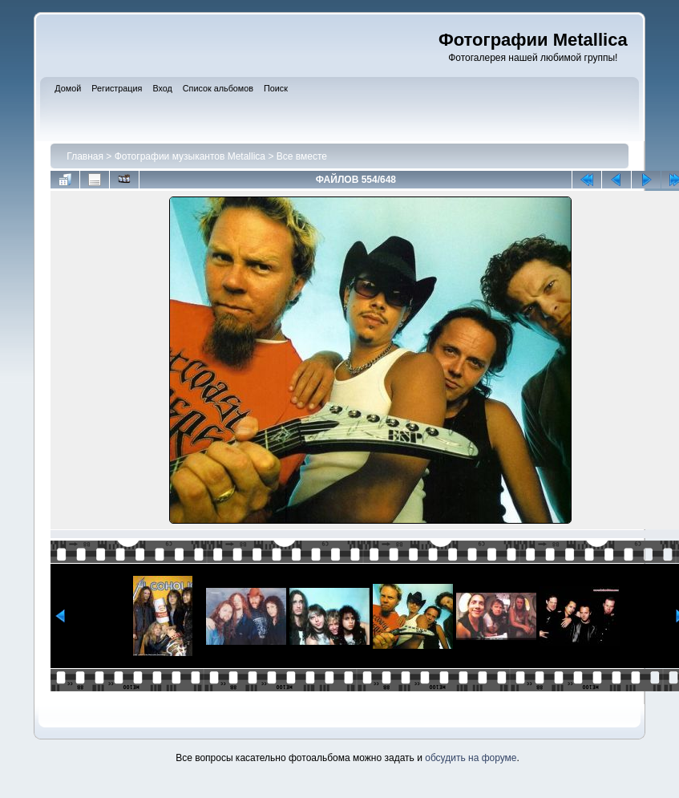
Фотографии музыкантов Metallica (190, 156)
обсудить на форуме (470, 758)
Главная (85, 156)
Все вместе (302, 156)
